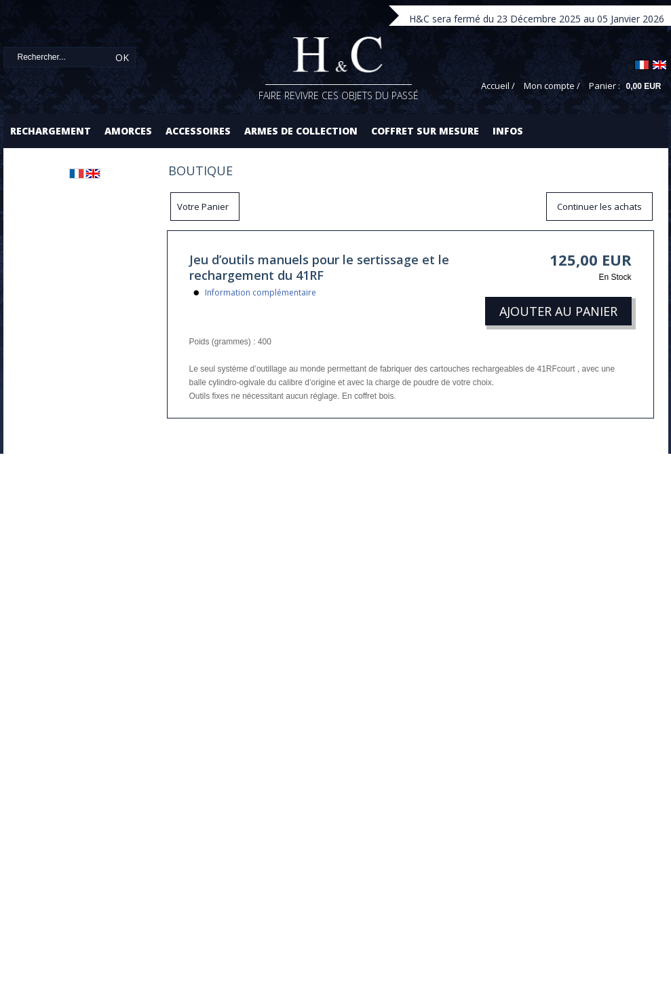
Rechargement (50, 130)
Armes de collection (301, 130)
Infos (508, 130)
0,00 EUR (643, 86)
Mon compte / (552, 85)
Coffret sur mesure (425, 130)
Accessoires (198, 130)
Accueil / (498, 85)
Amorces (128, 130)
